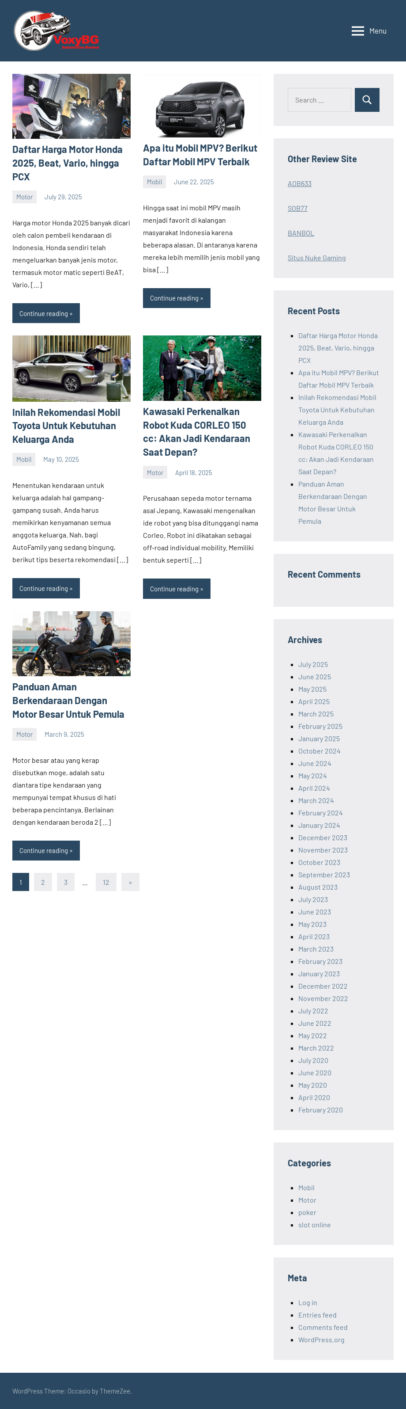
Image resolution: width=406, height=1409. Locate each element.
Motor (24, 197)
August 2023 (318, 887)
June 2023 (314, 911)
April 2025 (314, 701)
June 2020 (314, 1072)
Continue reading (43, 313)
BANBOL (301, 232)
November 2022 (323, 998)
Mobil (154, 182)
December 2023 (322, 837)
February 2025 (320, 726)
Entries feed (317, 1314)
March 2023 (316, 948)
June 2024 (314, 763)
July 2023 (313, 899)
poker (307, 1212)
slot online (314, 1224)
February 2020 (320, 1109)
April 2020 (314, 1097)
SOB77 (298, 208)
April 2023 (314, 936)
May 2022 (312, 1035)
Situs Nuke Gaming (317, 257)
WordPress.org (321, 1339)
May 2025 (312, 689)
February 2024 (320, 812)
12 (106, 882)
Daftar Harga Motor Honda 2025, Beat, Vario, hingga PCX (67, 162)
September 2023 (324, 874)
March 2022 (316, 1047)
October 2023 (319, 862)
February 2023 (320, 961)
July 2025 (313, 664)
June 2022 (314, 1023)
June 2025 (314, 676)
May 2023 (312, 924)
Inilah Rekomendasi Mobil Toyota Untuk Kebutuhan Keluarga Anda (66, 425)
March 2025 (316, 713)
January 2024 (319, 825)
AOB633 (300, 183)
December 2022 (323, 986)
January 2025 (319, 738)
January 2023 (319, 973)
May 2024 (312, 775)
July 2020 (313, 1060)
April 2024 (314, 788)
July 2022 (313, 1010)
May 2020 (312, 1085)
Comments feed (323, 1327)
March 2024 (316, 800)
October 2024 (319, 750)
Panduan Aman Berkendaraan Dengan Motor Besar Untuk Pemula (68, 700)
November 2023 (323, 849)
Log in (307, 1302)
